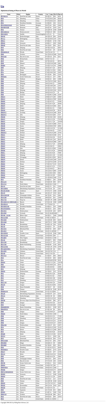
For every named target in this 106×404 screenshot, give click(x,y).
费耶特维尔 (4, 367)
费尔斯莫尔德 (5, 206)
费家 (2, 81)
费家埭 (3, 110)
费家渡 (3, 157)
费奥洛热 (3, 76)
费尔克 (3, 186)
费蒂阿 (3, 374)
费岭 (2, 264)
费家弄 (3, 144)
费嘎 (2, 54)
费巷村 (3, 267)
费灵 (2, 338)
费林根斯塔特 (5, 307)
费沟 (2, 327)
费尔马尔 (3, 255)
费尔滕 (3, 224)
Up (2, 6)
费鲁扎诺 (3, 394)
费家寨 (3, 123)
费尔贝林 (3, 242)
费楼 (2, 316)
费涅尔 (3, 336)
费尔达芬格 (4, 246)
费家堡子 (3, 112)
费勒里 (3, 45)
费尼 (2, 258)
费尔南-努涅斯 (5, 191)
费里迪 (3, 387)
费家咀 (3, 101)
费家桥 (3, 150)
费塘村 (3, 65)
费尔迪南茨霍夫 (5, 249)
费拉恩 (3, 293)
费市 (2, 269)
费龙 (2, 396)
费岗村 (3, 262)
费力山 (3, 38)
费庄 (2, 273)
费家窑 (3, 166)
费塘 (2, 63)
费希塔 (3, 271)
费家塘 (3, 117)
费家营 (3, 170)
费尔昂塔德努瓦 (5, 208)
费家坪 (3, 106)
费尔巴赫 (3, 197)
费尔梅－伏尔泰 (5, 215)
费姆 (2, 79)
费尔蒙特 (3, 238)
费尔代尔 (3, 184)
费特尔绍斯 (4, 340)
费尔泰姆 (3, 220)
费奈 (2, 74)
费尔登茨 (3, 229)
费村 (2, 305)
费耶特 (3, 365)
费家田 (3, 164)
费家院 (3, 177)
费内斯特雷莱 (5, 27)
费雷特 (3, 392)
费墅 (2, 68)
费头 (2, 70)
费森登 (3, 314)
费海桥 (3, 334)
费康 (2, 287)
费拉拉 (3, 296)
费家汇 (3, 153)
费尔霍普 (3, 251)
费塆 (2, 61)
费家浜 (3, 155)
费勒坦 (3, 43)
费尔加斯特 (4, 188)
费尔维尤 (3, 231)
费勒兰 (3, 41)
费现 (2, 347)
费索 (2, 358)
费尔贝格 (3, 244)
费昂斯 (3, 300)
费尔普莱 (3, 213)
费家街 (3, 173)
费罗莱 (3, 363)
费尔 (2, 179)
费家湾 (3, 159)
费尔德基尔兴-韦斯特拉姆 (8, 202)
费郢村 (3, 383)
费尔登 (3, 226)
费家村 (3, 146)
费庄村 (3, 285)
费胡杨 (3, 370)
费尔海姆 (3, 222)
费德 (2, 289)
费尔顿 (3, 253)
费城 (2, 59)
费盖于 (3, 352)
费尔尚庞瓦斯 (5, 195)
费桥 (2, 311)
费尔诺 (3, 240)
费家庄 (3, 135)
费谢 (2, 378)
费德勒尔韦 (4, 291)
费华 (2, 47)
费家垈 (3, 108)
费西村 (3, 376)
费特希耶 (3, 343)
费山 (2, 260)
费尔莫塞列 (4, 233)
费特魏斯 (3, 345)
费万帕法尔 (4, 16)
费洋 (2, 331)
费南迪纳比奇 (5, 52)
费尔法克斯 (4, 217)
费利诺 (3, 36)
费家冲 (3, 97)
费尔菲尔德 (4, 235)
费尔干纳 (3, 200)
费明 (2, 302)
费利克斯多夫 (5, 32)
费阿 (2, 390)
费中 (2, 21)
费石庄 (3, 354)
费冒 (2, 29)
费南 (2, 50)
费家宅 (3, 119)
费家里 (3, 175)
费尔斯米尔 (4, 204)
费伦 (2, 23)
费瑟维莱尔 (4, 349)
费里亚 (3, 385)
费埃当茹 (3, 56)
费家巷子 (3, 132)
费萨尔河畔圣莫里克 (7, 372)
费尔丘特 (3, 182)
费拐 (2, 298)
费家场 (3, 103)
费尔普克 (3, 211)
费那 (2, 381)
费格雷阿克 (4, 309)
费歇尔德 (3, 325)
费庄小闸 (3, 282)
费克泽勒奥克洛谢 (6, 25)
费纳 (2, 361)
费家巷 (3, 128)
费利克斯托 (4, 34)
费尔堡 (3, 193)
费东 (2, 18)
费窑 (2, 356)
